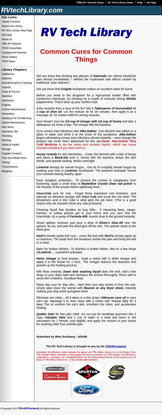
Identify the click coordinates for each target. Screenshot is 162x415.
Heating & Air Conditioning (16, 118)
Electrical (7, 96)
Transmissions (10, 166)
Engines (6, 104)
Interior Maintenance (13, 122)
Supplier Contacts (12, 153)
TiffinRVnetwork (115, 346)
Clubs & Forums (11, 91)
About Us (7, 39)
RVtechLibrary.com (32, 10)
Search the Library (12, 26)
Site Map (151, 2)
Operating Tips (10, 131)
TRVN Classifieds (12, 48)
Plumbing (7, 135)
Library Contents (11, 21)
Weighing (7, 171)
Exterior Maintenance (14, 109)
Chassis (6, 87)
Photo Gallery (9, 57)
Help (140, 2)
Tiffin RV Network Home (90, 2)
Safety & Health (10, 144)
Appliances (8, 74)
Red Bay (6, 140)
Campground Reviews (14, 52)
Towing (5, 162)
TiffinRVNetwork (28, 408)
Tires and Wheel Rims (14, 157)
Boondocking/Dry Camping (17, 82)
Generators (8, 113)
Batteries (7, 78)
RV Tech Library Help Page (17, 30)
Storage (6, 149)
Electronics (8, 100)
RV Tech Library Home (120, 2)
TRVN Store (8, 61)
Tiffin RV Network (11, 43)
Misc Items (8, 127)
